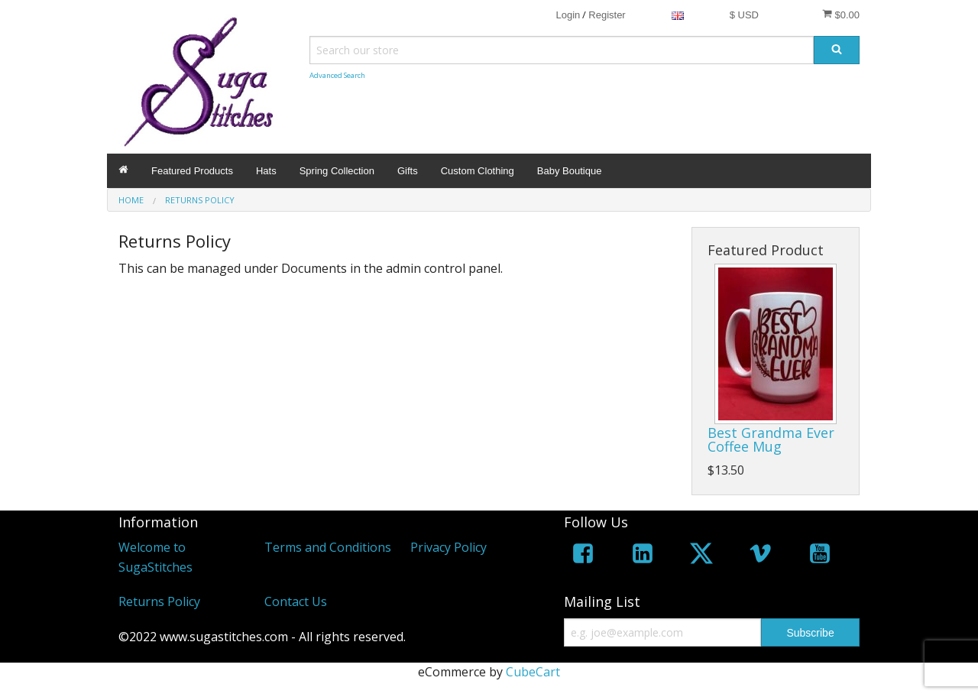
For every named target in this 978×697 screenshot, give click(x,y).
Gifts (407, 171)
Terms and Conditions (327, 547)
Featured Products (192, 171)
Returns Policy (159, 601)
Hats (266, 171)
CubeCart (533, 671)
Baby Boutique (569, 171)
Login (567, 15)
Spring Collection (337, 171)
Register (606, 15)
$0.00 (841, 14)
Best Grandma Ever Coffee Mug (771, 439)
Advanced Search (337, 75)
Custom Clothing (477, 171)
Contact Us (295, 601)
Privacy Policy (448, 547)
